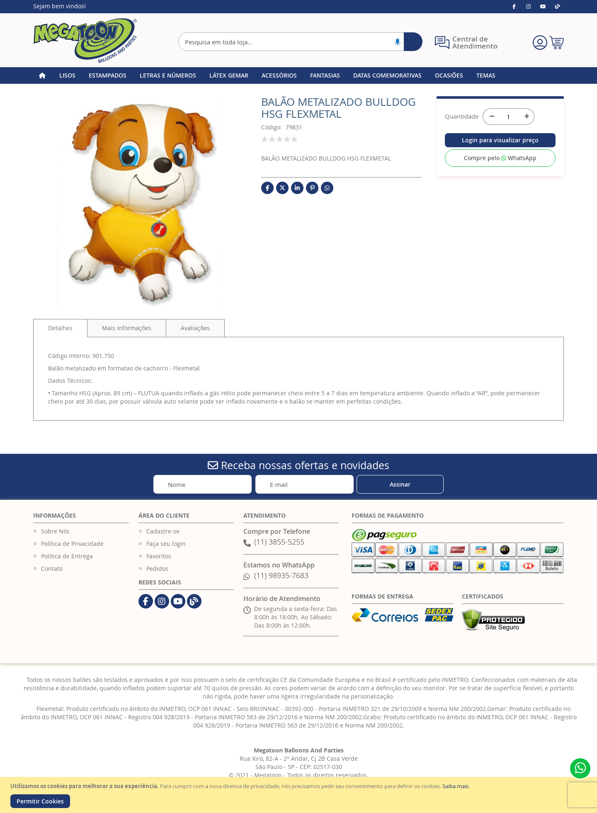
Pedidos (157, 568)
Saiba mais (455, 786)
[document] (299, 795)
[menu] (298, 75)
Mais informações (126, 328)
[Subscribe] (400, 484)
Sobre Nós (55, 531)
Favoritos (158, 556)
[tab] (60, 328)
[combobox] (300, 41)
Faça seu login (166, 544)
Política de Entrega (67, 556)
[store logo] (85, 40)
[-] (491, 116)
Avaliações (195, 328)
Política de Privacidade (72, 544)
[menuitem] (67, 75)
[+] (526, 116)
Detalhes (60, 328)
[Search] (413, 41)
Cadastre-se (163, 531)
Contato (52, 568)
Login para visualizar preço (500, 140)
